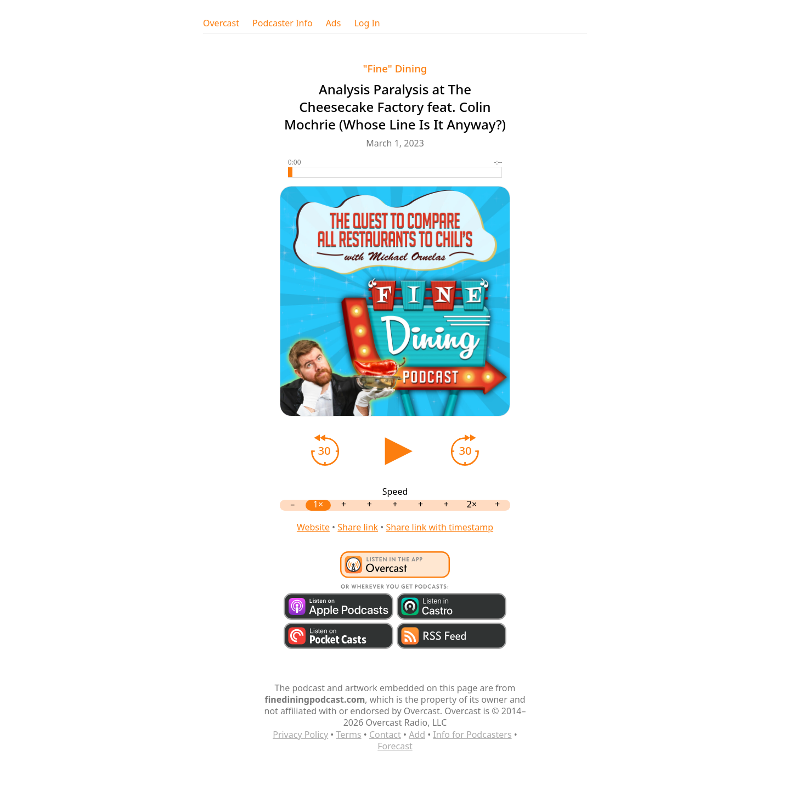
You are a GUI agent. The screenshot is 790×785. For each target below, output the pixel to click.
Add (417, 734)
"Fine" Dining (395, 68)
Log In (367, 23)
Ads (333, 23)
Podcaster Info (282, 23)
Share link (357, 527)
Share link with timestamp (439, 527)
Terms (349, 734)
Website (313, 527)
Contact (385, 734)
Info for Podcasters (472, 734)
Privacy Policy (300, 734)
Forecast (394, 746)
